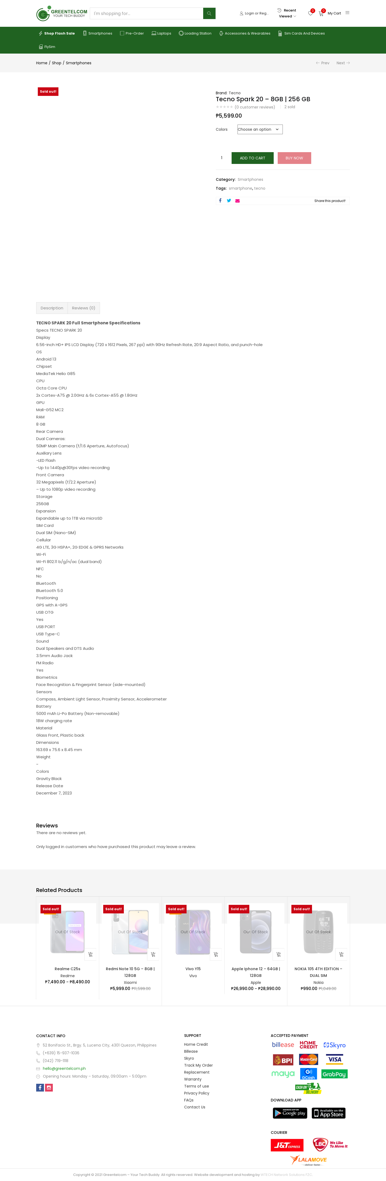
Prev (325, 63)
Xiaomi (130, 982)
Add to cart (252, 158)
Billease (191, 1051)
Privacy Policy (196, 1093)
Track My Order (198, 1065)
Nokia (319, 982)
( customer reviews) (255, 107)
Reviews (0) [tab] (83, 308)
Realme (68, 975)
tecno (259, 188)
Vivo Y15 (193, 969)
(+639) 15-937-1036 (61, 1053)
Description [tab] (52, 308)
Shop (56, 63)
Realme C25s (67, 969)
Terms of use (196, 1086)
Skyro (189, 1058)
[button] (329, 13)
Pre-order (132, 33)
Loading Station (195, 33)
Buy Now (294, 158)
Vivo (193, 975)
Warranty (193, 1079)
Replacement (197, 1072)
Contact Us (194, 1107)
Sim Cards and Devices (301, 33)
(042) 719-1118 (55, 1060)
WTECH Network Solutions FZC (286, 1174)
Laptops (161, 33)
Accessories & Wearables (244, 33)
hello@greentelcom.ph (64, 1068)
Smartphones (97, 33)
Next (341, 63)
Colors (222, 129)
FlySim (46, 47)
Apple (256, 982)
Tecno (235, 93)
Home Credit (196, 1044)
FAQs (189, 1100)
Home (41, 63)
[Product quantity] (222, 158)
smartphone (240, 188)
